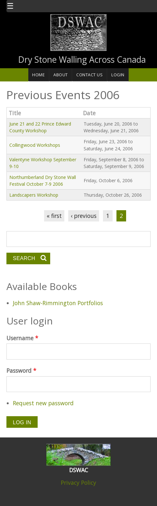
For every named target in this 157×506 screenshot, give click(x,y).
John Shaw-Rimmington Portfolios (58, 303)
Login (118, 75)
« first (54, 216)
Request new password (43, 403)
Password (21, 370)
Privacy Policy (78, 482)
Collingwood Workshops (34, 145)
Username (22, 338)
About (60, 75)
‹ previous (84, 216)
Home (38, 75)
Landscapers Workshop (33, 195)
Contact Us (89, 75)
